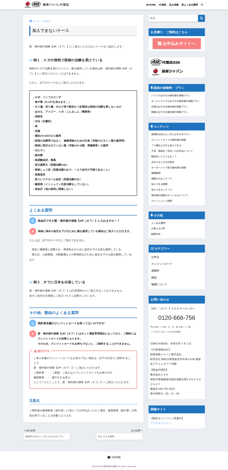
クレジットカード (161, 265)
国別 (162, 4)
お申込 (155, 258)
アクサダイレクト (160, 424)
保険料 (155, 272)
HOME (151, 4)
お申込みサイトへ (176, 43)
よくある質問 (190, 4)
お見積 (174, 4)
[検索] (201, 18)
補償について (159, 286)
